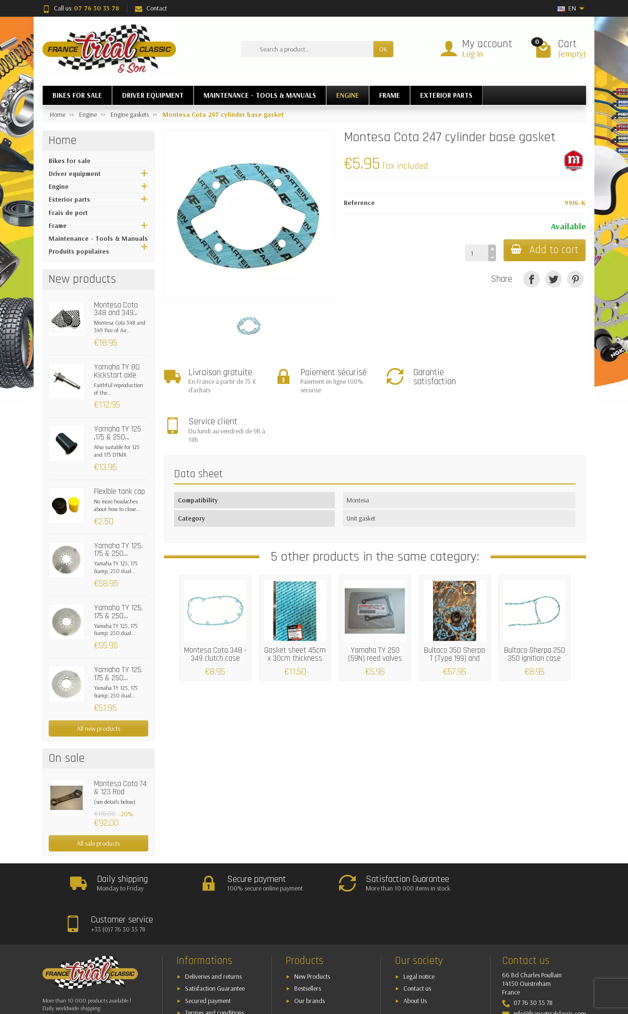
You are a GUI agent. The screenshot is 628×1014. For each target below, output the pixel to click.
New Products (312, 936)
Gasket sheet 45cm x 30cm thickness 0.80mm (295, 609)
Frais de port (68, 212)
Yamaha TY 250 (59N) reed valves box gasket (375, 609)
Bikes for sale (70, 160)
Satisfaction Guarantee (215, 948)
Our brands (309, 960)
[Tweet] (553, 279)
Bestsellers (307, 948)
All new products (98, 728)
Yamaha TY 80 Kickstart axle (117, 371)
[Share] (531, 279)
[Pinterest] (575, 279)
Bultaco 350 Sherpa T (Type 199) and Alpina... (454, 609)
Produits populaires (79, 251)
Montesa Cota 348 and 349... (116, 309)
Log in (472, 53)
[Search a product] (307, 49)
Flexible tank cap (119, 491)
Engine (59, 186)
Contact (151, 8)
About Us (415, 960)
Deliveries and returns (213, 936)
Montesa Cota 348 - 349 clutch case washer (215, 609)
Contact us (417, 948)
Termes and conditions (214, 972)
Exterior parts (69, 199)
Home (63, 140)
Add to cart (544, 250)
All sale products (98, 843)
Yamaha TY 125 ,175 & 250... (117, 433)
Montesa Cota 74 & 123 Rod (120, 787)
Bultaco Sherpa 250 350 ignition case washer (534, 609)
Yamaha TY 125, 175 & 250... (118, 550)
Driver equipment (75, 173)
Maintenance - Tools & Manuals (98, 238)
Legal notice (418, 936)
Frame (58, 225)
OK (383, 49)
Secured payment (208, 960)
